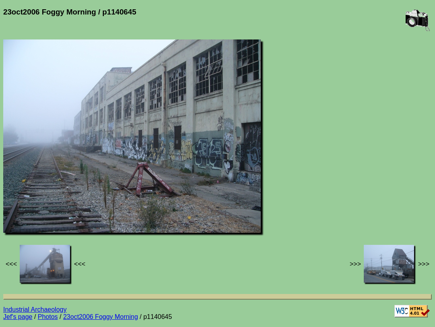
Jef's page (17, 316)
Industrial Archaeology (34, 309)
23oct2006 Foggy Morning (100, 316)
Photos (48, 316)
